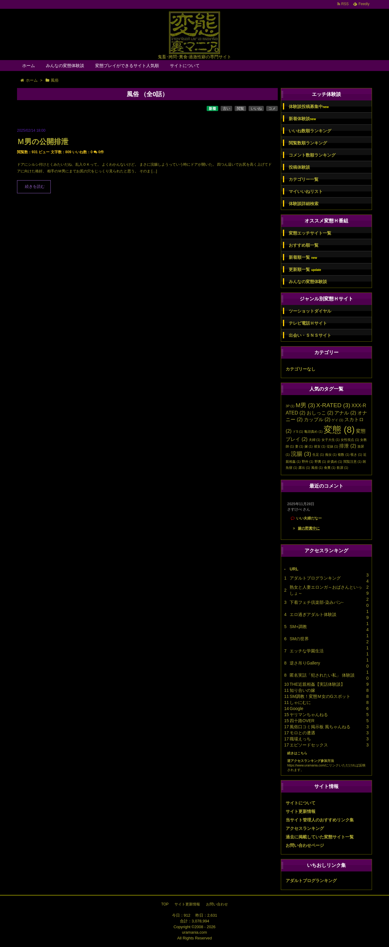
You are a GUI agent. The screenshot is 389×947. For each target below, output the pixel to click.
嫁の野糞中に (309, 528)
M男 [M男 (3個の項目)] (305, 405)
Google (296, 708)
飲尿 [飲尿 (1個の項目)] (342, 467)
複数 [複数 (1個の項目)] (343, 454)
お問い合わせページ (305, 845)
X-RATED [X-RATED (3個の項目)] (333, 405)
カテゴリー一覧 (303, 179)
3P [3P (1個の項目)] (290, 406)
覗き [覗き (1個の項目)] (356, 454)
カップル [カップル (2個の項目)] (317, 419)
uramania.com (194, 932)
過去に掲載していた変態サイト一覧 (320, 836)
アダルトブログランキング (315, 578)
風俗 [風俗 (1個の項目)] (317, 467)
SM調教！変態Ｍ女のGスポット (320, 696)
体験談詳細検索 (303, 203)
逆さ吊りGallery (305, 663)
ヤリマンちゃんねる (309, 714)
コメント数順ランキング (312, 155)
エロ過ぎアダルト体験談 (313, 614)
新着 (212, 109)
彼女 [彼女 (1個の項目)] (319, 446)
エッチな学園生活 (307, 650)
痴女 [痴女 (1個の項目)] (331, 454)
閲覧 (240, 109)
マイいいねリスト (306, 191)
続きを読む (35, 186)
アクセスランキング (305, 828)
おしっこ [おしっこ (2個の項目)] (320, 412)
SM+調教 (298, 626)
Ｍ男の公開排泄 (42, 141)
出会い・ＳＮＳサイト (310, 335)
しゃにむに (300, 702)
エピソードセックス (309, 744)
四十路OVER (302, 720)
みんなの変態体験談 (65, 65)
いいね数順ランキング (310, 131)
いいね (256, 109)
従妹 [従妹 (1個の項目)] (332, 446)
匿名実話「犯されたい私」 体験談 (322, 675)
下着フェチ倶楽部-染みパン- (316, 602)
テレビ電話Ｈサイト (308, 323)
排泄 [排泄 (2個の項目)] (347, 445)
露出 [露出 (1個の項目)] (304, 467)
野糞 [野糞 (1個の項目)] (320, 461)
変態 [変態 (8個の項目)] (339, 429)
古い (226, 109)
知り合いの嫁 (302, 690)
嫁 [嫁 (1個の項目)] (309, 446)
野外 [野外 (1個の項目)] (307, 461)
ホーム (28, 65)
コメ (272, 109)
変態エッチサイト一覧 (310, 233)
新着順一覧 (303, 257)
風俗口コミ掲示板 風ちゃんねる (320, 726)
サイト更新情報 (300, 811)
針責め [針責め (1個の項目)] (334, 461)
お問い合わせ (217, 904)
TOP (164, 904)
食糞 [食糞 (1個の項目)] (330, 467)
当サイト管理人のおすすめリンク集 (320, 819)
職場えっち (300, 738)
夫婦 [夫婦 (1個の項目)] (314, 439)
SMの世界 (299, 638)
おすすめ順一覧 (303, 245)
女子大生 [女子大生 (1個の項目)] (331, 439)
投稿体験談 (299, 167)
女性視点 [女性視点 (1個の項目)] (350, 439)
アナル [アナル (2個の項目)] (345, 412)
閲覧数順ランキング (308, 143)
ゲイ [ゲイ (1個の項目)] (337, 420)
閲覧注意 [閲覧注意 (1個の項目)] (352, 461)
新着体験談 (302, 119)
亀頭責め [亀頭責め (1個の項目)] (313, 431)
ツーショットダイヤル (310, 311)
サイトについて (185, 65)
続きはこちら (297, 753)
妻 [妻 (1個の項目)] (299, 446)
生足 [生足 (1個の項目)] (318, 454)
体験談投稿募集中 (309, 106)
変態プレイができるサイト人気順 (127, 65)
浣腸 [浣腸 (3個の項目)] (301, 454)
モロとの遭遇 (302, 732)
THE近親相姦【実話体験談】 (317, 684)
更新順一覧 (305, 269)
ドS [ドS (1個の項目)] (298, 431)
